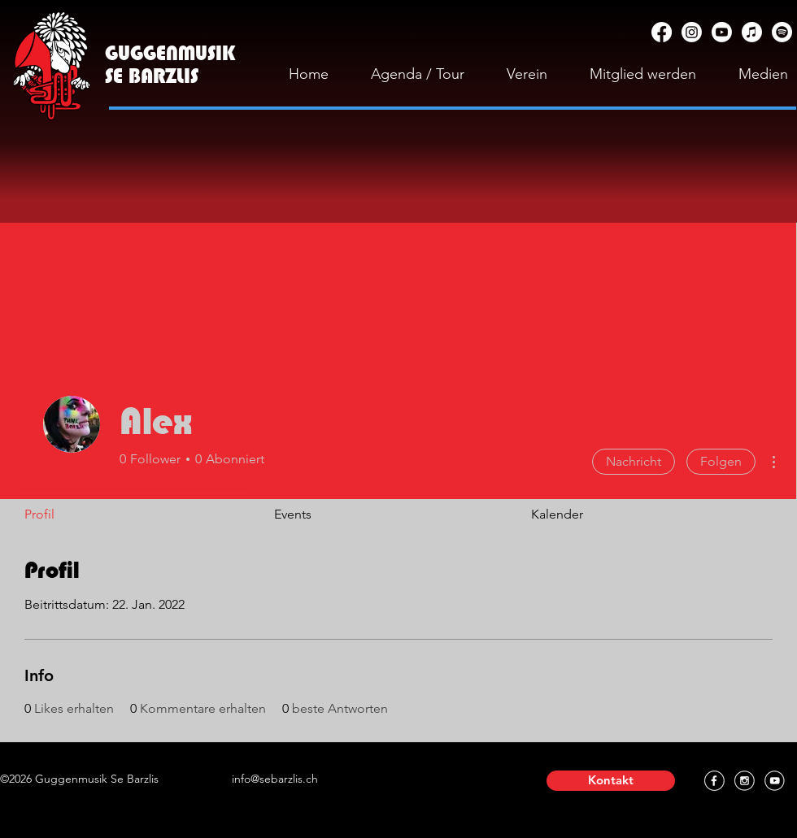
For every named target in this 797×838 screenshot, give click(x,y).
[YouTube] (722, 32)
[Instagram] (692, 32)
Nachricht (633, 461)
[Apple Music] (752, 32)
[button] (611, 781)
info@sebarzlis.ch (275, 778)
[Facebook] (661, 32)
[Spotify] (782, 32)
